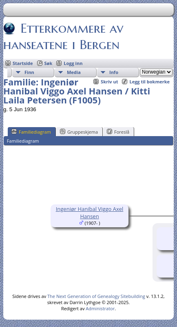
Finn (29, 72)
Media (74, 72)
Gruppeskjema (79, 131)
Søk (48, 63)
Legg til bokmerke (149, 81)
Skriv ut (109, 81)
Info (113, 72)
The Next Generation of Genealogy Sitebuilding (96, 296)
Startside (23, 63)
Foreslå (118, 131)
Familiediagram (31, 131)
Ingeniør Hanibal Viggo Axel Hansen (90, 212)
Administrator (100, 308)
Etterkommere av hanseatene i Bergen (63, 36)
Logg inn (73, 63)
